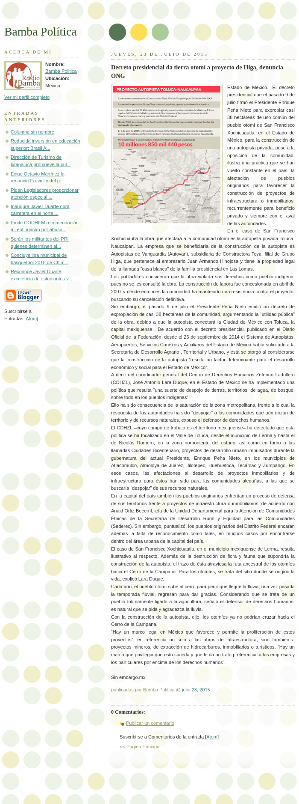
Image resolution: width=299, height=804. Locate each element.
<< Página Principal (140, 746)
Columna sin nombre (32, 131)
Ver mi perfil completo (27, 97)
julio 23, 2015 (196, 689)
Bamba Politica (61, 71)
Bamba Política (40, 31)
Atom (211, 736)
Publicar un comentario (150, 723)
